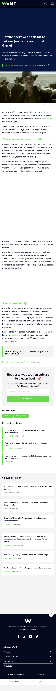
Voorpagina (7, 652)
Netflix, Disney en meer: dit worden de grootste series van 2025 (26, 352)
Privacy (41, 674)
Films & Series (8, 65)
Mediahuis (7, 666)
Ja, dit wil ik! (28, 399)
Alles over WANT (10, 647)
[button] (49, 647)
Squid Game (47, 118)
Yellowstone (17, 335)
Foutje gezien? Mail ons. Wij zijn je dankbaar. (21, 362)
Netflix (7, 416)
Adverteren (8, 661)
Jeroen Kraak (18, 65)
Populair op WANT (10, 657)
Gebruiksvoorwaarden (16, 674)
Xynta (44, 682)
